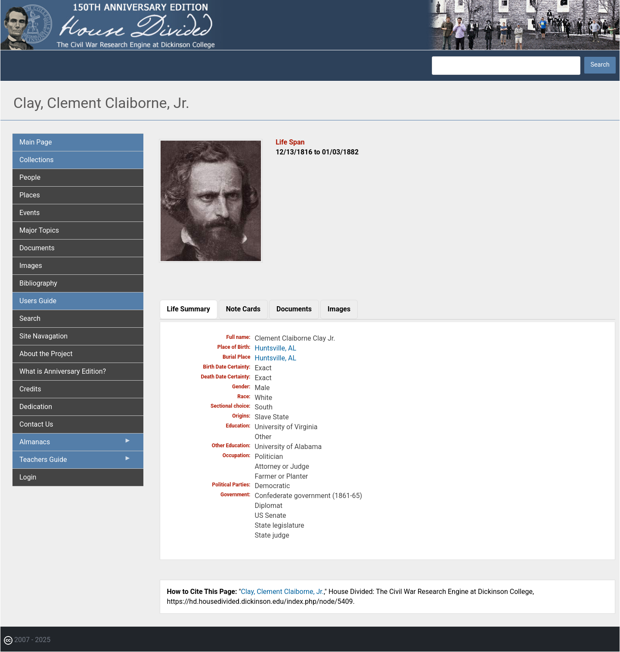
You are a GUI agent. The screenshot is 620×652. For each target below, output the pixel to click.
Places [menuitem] (29, 195)
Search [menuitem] (29, 318)
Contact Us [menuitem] (36, 424)
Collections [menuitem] (36, 160)
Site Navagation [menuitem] (43, 336)
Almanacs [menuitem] (75, 444)
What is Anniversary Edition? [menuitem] (62, 371)
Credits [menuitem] (30, 389)
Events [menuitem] (29, 213)
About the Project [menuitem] (45, 354)
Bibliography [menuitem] (38, 283)
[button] (211, 259)
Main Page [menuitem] (35, 142)
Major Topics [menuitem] (39, 230)
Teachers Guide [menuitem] (75, 461)
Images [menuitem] (30, 265)
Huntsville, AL (276, 348)
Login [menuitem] (27, 477)
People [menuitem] (29, 177)
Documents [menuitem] (37, 248)
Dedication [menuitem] (35, 407)
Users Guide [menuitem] (37, 301)
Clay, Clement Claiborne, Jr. (282, 591)
